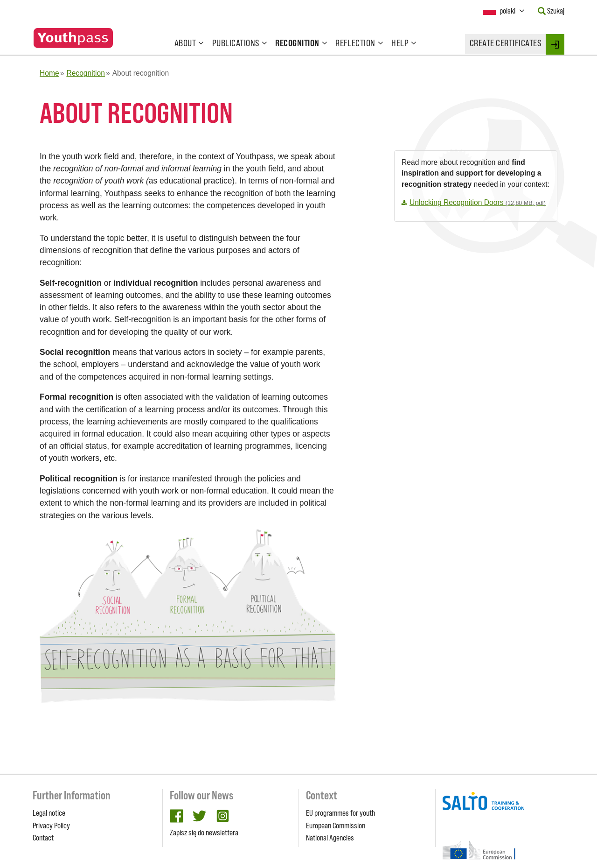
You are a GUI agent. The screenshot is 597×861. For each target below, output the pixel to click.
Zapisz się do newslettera (204, 832)
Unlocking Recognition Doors (478, 202)
